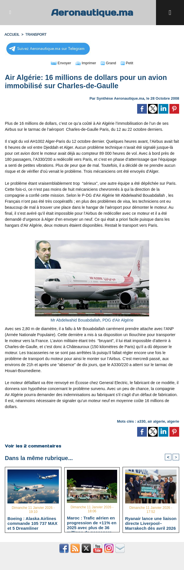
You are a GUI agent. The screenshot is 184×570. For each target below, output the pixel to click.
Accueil (12, 35)
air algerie (156, 421)
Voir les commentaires (33, 446)
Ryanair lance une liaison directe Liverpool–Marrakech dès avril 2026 (151, 523)
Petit (128, 63)
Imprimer (86, 63)
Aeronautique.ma (92, 12)
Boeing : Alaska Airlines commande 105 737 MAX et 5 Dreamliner (32, 523)
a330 (141, 421)
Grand (109, 63)
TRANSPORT (35, 35)
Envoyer (59, 63)
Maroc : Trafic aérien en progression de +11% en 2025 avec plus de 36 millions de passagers (91, 522)
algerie (173, 421)
